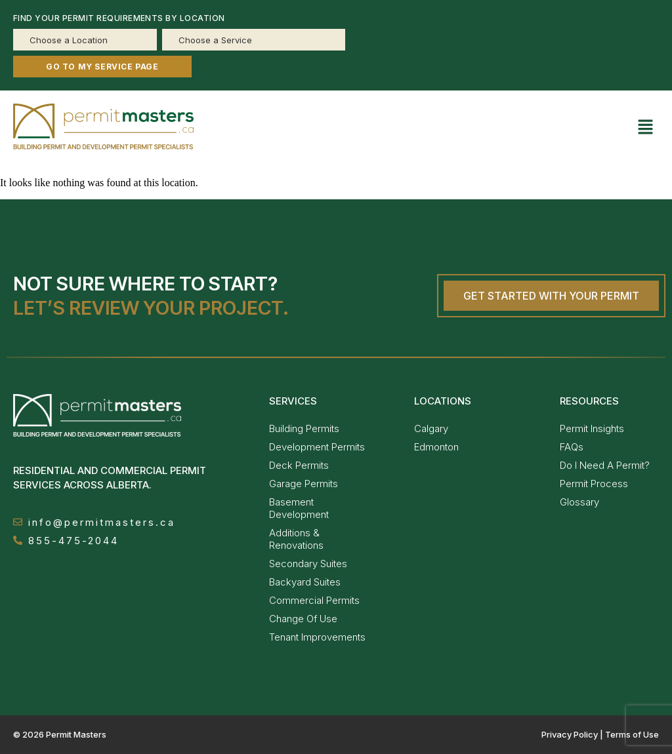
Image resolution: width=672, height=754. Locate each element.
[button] (646, 128)
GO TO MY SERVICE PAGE (102, 66)
